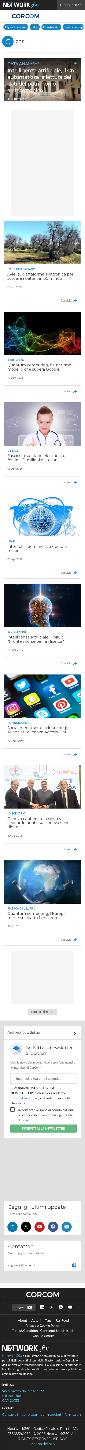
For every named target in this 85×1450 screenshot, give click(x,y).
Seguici (24, 1307)
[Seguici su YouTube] (39, 1227)
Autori (36, 1320)
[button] (6, 16)
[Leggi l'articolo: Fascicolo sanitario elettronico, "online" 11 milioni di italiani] (42, 444)
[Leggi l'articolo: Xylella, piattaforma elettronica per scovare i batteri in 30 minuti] (42, 263)
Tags (48, 1320)
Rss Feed (62, 1320)
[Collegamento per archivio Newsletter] (42, 1033)
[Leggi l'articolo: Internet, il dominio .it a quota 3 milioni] (42, 535)
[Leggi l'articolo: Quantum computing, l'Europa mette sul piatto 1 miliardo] (42, 902)
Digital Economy (15, 27)
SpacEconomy (73, 27)
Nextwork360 (12, 1356)
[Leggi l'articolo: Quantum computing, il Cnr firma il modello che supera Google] (42, 354)
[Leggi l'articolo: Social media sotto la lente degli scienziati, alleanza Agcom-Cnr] (42, 717)
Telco (34, 27)
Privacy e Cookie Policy (42, 1325)
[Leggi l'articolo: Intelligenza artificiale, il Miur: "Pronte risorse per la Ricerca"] (42, 626)
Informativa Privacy (25, 1098)
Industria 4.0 (51, 27)
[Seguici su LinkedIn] (12, 1227)
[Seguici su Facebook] (53, 1227)
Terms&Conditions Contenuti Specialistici (42, 1330)
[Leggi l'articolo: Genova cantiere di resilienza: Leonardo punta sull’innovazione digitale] (42, 810)
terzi (24, 1120)
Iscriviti (43, 1128)
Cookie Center (43, 1336)
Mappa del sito (42, 1444)
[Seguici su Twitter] (26, 1227)
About (22, 1320)
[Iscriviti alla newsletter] (67, 1227)
